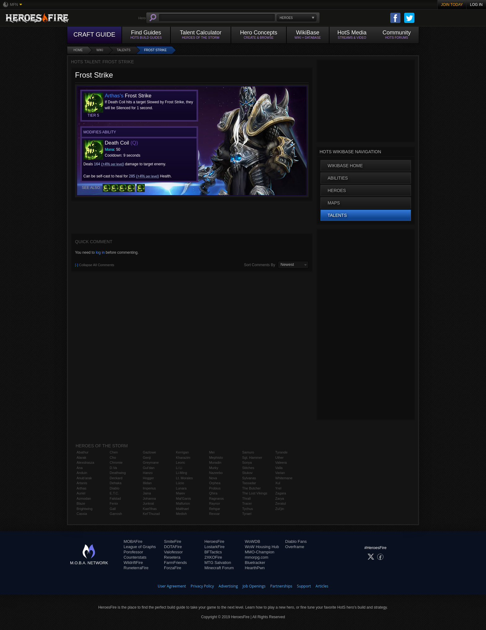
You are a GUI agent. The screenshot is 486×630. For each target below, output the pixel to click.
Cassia (82, 514)
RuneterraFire (136, 567)
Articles (322, 586)
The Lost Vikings (254, 493)
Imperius (149, 488)
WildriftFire (133, 562)
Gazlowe (149, 452)
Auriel (81, 493)
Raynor (214, 503)
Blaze (81, 503)
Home (78, 50)
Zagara (280, 493)
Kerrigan (182, 452)
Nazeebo (216, 473)
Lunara (181, 488)
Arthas (81, 488)
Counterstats (135, 557)
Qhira (213, 493)
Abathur (83, 452)
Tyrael (246, 514)
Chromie (116, 462)
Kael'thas (150, 509)
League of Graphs (140, 546)
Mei (211, 452)
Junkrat (148, 503)
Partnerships (281, 586)
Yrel (278, 488)
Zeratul (280, 503)
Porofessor (133, 552)
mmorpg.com (256, 557)
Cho (113, 457)
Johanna (149, 498)
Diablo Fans (296, 541)
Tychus (247, 509)
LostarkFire (214, 546)
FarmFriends (175, 562)
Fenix (114, 503)
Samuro (248, 452)
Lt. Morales (184, 478)
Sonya (247, 462)
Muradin (215, 462)
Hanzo (148, 473)
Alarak (81, 457)
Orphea (214, 483)
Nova (213, 478)
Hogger (148, 478)
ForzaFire (172, 567)
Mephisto (216, 457)
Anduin (82, 473)
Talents (123, 50)
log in (100, 252)
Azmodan (84, 498)
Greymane (151, 462)
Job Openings (254, 586)
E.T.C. (114, 493)
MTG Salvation (217, 562)
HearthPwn (255, 567)
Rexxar (214, 514)
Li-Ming (181, 473)
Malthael (182, 509)
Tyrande (281, 452)
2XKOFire (213, 557)
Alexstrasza (85, 462)
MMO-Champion (259, 552)
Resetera (172, 557)
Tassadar (249, 483)
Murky (213, 468)
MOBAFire (133, 541)
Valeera (281, 462)
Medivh (181, 514)
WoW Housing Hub (262, 546)
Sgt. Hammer (252, 457)
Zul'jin (279, 509)
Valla (279, 468)
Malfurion (183, 503)
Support (304, 586)
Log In (476, 4)
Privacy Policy (202, 586)
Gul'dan (149, 468)
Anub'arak (84, 478)
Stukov (247, 473)
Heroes (337, 190)
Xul (277, 483)
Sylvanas (249, 478)
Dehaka (116, 483)
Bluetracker (255, 562)
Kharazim (183, 457)
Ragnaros (216, 498)
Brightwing (84, 509)
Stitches (248, 468)
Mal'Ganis (183, 498)
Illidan (147, 483)
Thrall (246, 498)
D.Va (113, 468)
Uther (279, 457)
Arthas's (114, 96)
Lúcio (180, 483)
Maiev (180, 493)
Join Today (452, 4)
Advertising (228, 586)
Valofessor (173, 552)
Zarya (279, 498)
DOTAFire (173, 546)
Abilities (338, 178)
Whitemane (284, 478)
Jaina (147, 493)
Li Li (179, 468)
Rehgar (214, 509)
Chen (114, 452)
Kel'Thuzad (151, 514)
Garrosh (116, 514)
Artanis (82, 483)
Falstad (115, 498)
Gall (113, 509)
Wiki (99, 50)
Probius (214, 488)
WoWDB (252, 541)
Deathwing (118, 473)
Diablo (114, 488)
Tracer (247, 503)
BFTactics (213, 552)
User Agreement (172, 586)
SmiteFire (172, 541)
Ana (80, 468)
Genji (147, 457)
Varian (280, 473)
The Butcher (251, 488)
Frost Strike (155, 50)
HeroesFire (214, 541)
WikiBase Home (345, 165)
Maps (334, 202)
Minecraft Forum (219, 567)
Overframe (294, 546)
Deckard (116, 478)
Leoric (180, 462)
